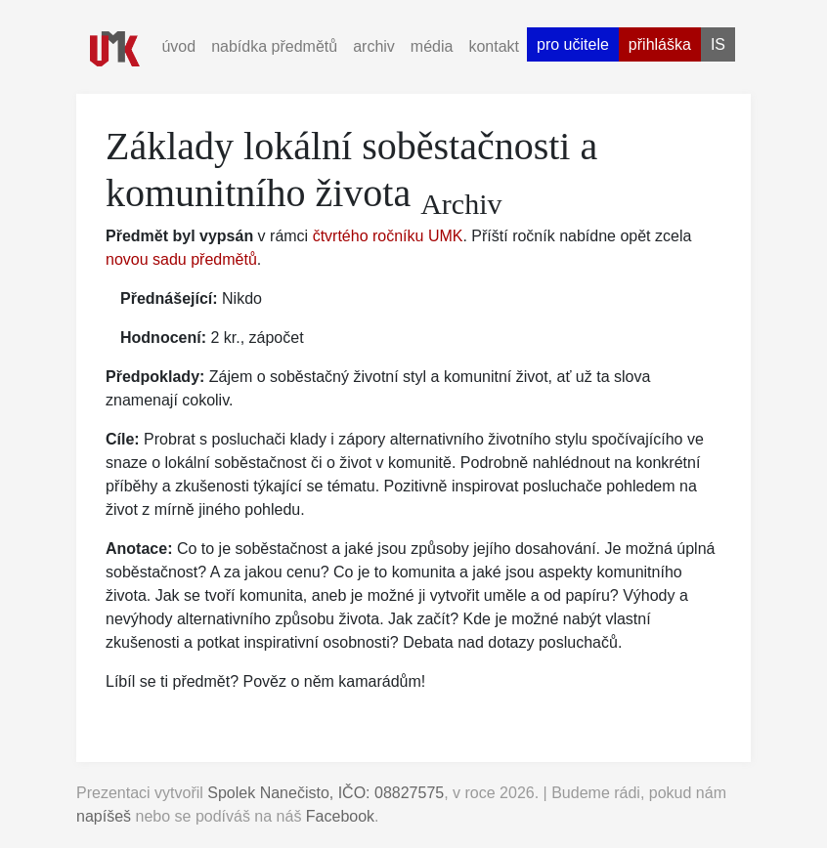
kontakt (493, 46)
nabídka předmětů (274, 46)
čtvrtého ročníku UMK (388, 236)
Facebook (340, 816)
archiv (374, 46)
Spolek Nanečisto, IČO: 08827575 (325, 792)
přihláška (660, 44)
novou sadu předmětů (181, 259)
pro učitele (573, 44)
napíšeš (103, 816)
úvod (178, 46)
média (432, 46)
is (718, 44)
